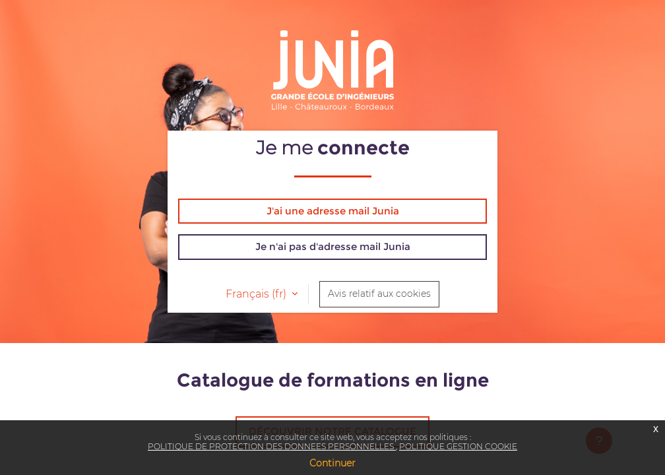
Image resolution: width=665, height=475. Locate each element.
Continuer (332, 463)
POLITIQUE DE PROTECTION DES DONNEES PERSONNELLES (272, 446)
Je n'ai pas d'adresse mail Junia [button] (332, 246)
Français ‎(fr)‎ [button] (257, 294)
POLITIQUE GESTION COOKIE (458, 446)
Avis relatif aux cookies (379, 293)
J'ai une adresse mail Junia (333, 211)
